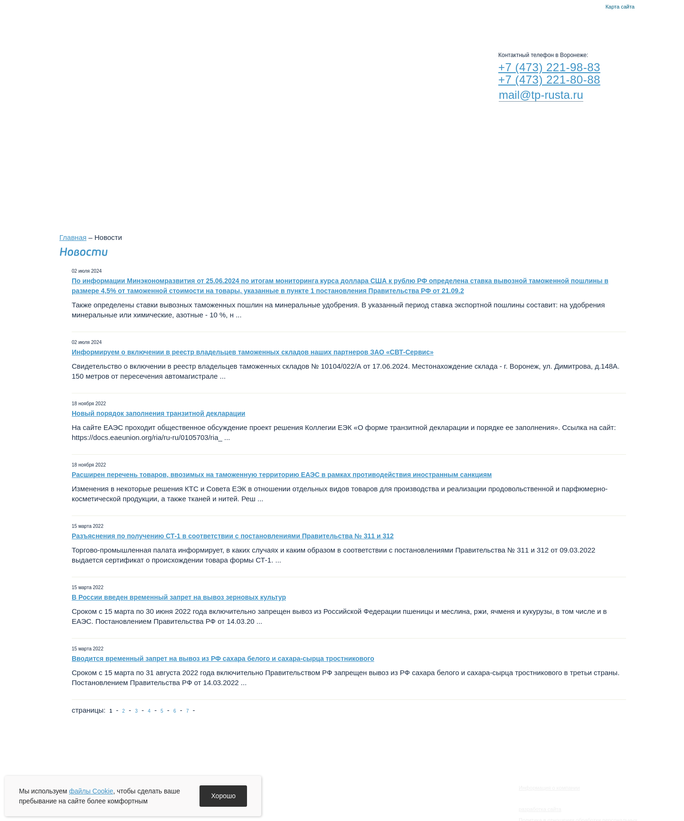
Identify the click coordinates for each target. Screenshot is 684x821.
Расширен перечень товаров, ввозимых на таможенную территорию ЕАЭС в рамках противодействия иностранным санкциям (282, 474)
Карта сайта (620, 7)
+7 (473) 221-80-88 (549, 79)
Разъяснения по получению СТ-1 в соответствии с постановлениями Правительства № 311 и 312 (233, 536)
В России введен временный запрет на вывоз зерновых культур (179, 597)
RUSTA (146, 65)
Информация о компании (549, 788)
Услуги (306, 23)
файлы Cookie (91, 791)
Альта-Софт (428, 23)
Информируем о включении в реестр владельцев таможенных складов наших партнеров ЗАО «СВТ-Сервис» (253, 352)
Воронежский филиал (336, 167)
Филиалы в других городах (451, 167)
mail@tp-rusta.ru (541, 94)
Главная (584, 7)
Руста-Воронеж (364, 23)
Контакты (595, 7)
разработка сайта (540, 809)
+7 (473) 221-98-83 (549, 67)
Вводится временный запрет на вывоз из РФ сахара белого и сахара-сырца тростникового (223, 658)
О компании (204, 23)
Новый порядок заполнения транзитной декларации (158, 413)
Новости (259, 23)
